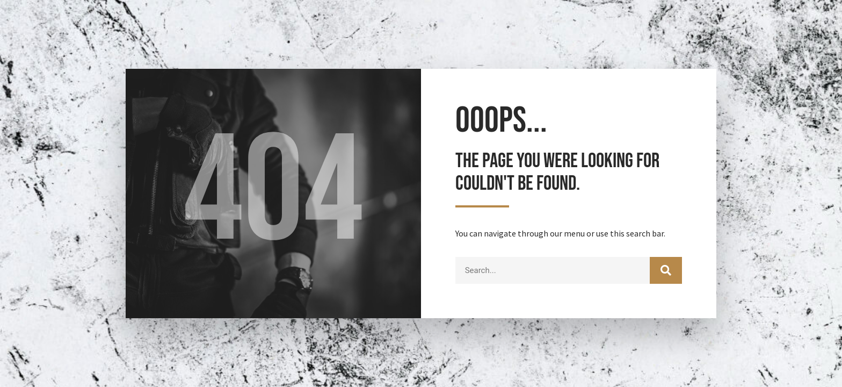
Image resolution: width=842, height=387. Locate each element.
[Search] (666, 270)
